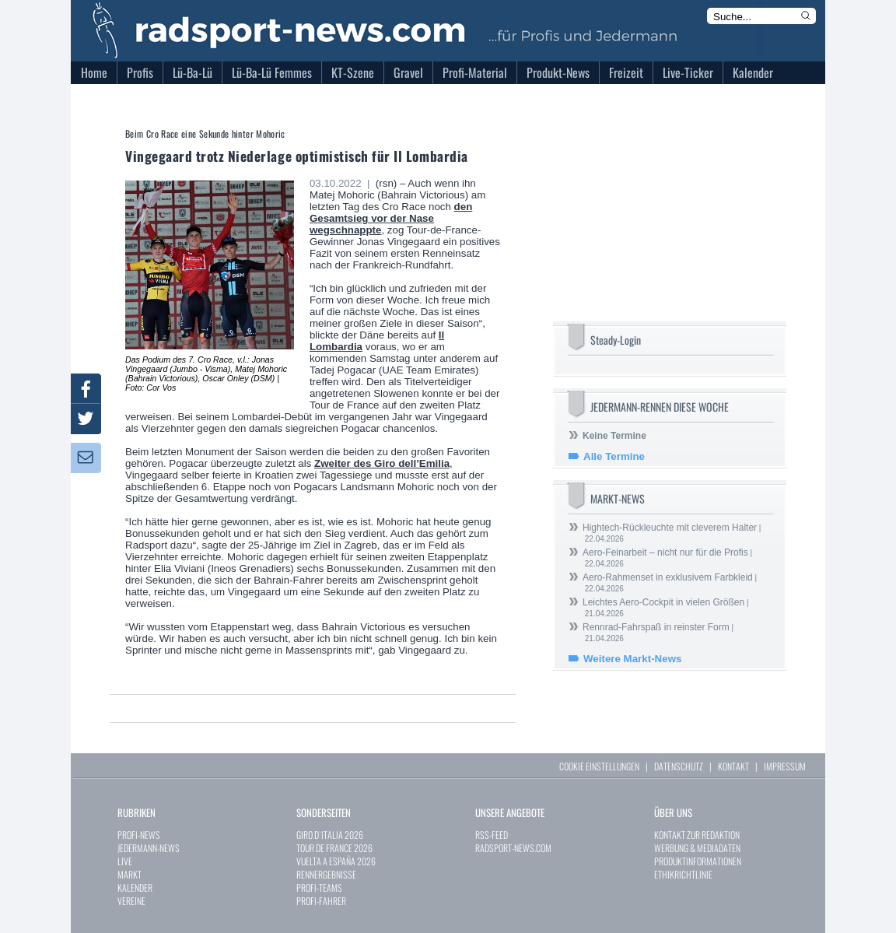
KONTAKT (733, 766)
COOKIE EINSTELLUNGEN (599, 766)
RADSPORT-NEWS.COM (513, 847)
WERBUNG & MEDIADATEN (697, 847)
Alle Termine (614, 456)
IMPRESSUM (785, 766)
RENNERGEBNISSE (326, 874)
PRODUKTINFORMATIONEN (697, 861)
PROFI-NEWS (138, 834)
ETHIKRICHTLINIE (683, 874)
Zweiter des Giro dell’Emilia (382, 463)
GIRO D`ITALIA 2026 (329, 834)
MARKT (129, 874)
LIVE (124, 861)
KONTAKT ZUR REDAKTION (697, 834)
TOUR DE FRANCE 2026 (334, 847)
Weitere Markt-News (632, 659)
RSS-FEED (491, 834)
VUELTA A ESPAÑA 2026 (336, 861)
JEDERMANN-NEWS (148, 847)
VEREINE (131, 900)
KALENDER (134, 887)
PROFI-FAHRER (321, 900)
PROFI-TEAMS (319, 887)
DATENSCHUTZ (678, 766)
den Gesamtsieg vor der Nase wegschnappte (391, 218)
